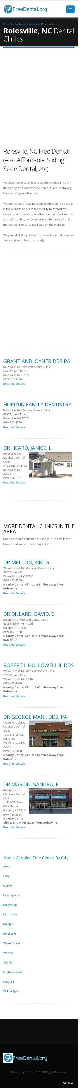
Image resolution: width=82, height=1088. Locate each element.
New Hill (8, 982)
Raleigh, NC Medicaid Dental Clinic (25, 620)
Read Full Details (14, 384)
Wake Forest (11, 943)
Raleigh (8, 924)
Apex (6, 866)
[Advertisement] (41, 98)
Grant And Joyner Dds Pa (36, 361)
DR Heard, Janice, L (27, 447)
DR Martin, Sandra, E (31, 784)
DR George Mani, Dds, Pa (35, 716)
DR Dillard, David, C (28, 613)
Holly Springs (12, 895)
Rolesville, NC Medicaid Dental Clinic (27, 367)
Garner (8, 885)
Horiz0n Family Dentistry (37, 404)
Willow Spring (12, 991)
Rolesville (9, 934)
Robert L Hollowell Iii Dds (38, 665)
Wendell (8, 953)
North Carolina (28, 24)
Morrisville (10, 914)
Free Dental (11, 24)
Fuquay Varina (13, 972)
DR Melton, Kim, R (26, 562)
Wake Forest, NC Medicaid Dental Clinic (28, 568)
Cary (6, 876)
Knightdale (10, 905)
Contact (68, 1082)
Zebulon (8, 962)
